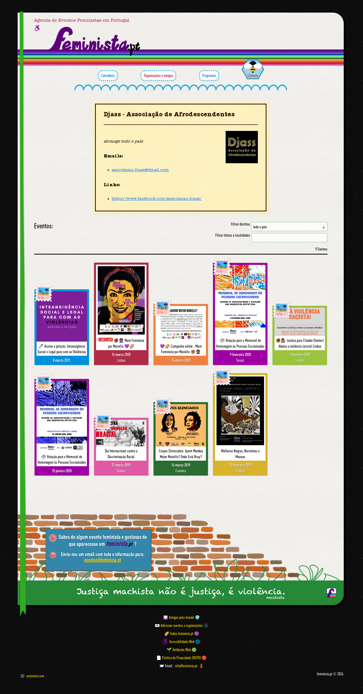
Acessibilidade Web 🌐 (184, 641)
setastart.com (32, 676)
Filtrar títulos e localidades (232, 235)
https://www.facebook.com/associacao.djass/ (157, 199)
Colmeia (253, 75)
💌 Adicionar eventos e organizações (179, 625)
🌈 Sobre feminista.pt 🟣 (181, 633)
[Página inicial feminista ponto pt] (95, 41)
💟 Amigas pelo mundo (178, 617)
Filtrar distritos (240, 224)
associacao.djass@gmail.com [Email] (140, 170)
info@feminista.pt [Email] (186, 665)
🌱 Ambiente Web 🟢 (182, 649)
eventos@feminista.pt (102, 560)
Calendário (107, 76)
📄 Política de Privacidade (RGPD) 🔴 (181, 657)
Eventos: (43, 226)
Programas (209, 76)
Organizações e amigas (158, 76)
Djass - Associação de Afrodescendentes (169, 114)
